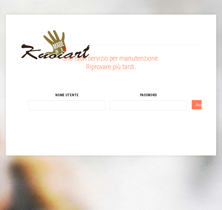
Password (148, 95)
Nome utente (67, 95)
